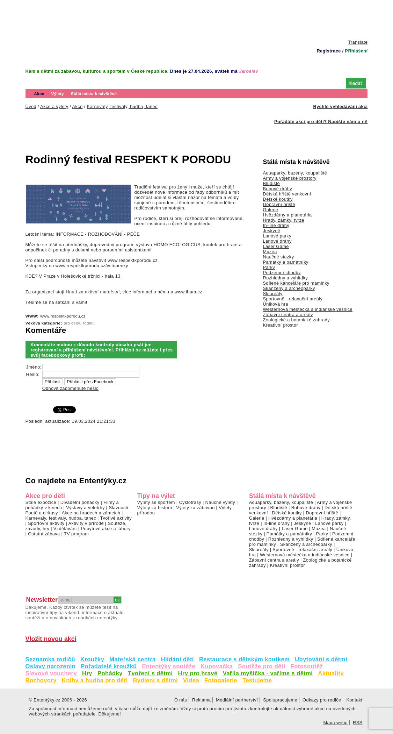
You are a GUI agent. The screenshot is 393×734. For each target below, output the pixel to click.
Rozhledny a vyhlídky (285, 277)
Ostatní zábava (44, 533)
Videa (191, 680)
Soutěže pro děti (261, 666)
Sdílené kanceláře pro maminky (296, 283)
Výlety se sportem (156, 502)
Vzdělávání (65, 528)
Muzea (270, 251)
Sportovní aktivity (46, 523)
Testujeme (257, 680)
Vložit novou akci (51, 638)
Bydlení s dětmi (155, 680)
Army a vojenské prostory (290, 178)
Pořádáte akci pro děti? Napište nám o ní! (320, 121)
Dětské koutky (278, 199)
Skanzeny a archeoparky (289, 288)
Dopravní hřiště (279, 204)
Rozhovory (41, 680)
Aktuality (331, 673)
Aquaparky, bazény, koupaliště (295, 173)
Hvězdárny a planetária (287, 215)
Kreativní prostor (280, 325)
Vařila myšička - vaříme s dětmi (268, 673)
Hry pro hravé (198, 673)
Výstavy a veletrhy (85, 507)
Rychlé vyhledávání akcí (340, 106)
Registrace (328, 51)
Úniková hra (276, 304)
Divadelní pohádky (80, 502)
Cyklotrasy (190, 502)
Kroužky (92, 659)
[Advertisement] (196, 19)
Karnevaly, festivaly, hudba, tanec (61, 518)
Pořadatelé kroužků (109, 666)
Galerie (270, 209)
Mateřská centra (132, 659)
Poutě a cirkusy (42, 512)
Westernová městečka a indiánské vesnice (308, 309)
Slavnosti (118, 507)
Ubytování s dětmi (321, 659)
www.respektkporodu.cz (63, 316)
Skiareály (273, 293)
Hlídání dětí (177, 659)
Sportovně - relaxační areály (293, 298)
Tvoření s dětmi (150, 673)
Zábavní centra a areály (288, 314)
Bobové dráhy (277, 188)
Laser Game (276, 246)
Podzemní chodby (282, 272)
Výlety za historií (154, 507)
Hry (87, 673)
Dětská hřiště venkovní (287, 194)
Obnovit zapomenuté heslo (70, 388)
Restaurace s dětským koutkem (244, 659)
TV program (76, 533)
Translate (357, 42)
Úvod (39, 82)
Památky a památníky (285, 262)
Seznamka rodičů (50, 659)
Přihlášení (356, 51)
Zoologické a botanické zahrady (296, 319)
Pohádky (110, 673)
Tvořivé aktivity (116, 518)
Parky (269, 267)
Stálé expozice (41, 502)
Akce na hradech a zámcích (91, 512)
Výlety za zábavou (195, 507)
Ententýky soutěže (169, 666)
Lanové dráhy (277, 241)
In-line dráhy (276, 225)
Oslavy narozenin (51, 666)
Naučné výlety (220, 502)
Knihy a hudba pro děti (95, 680)
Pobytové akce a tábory (106, 528)
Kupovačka (217, 666)
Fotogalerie (220, 680)
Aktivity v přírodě (86, 523)
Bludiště (271, 183)
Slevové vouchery (51, 673)
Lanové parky (277, 235)
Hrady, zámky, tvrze (283, 220)
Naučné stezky (278, 256)
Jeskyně (272, 230)
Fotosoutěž (307, 666)
